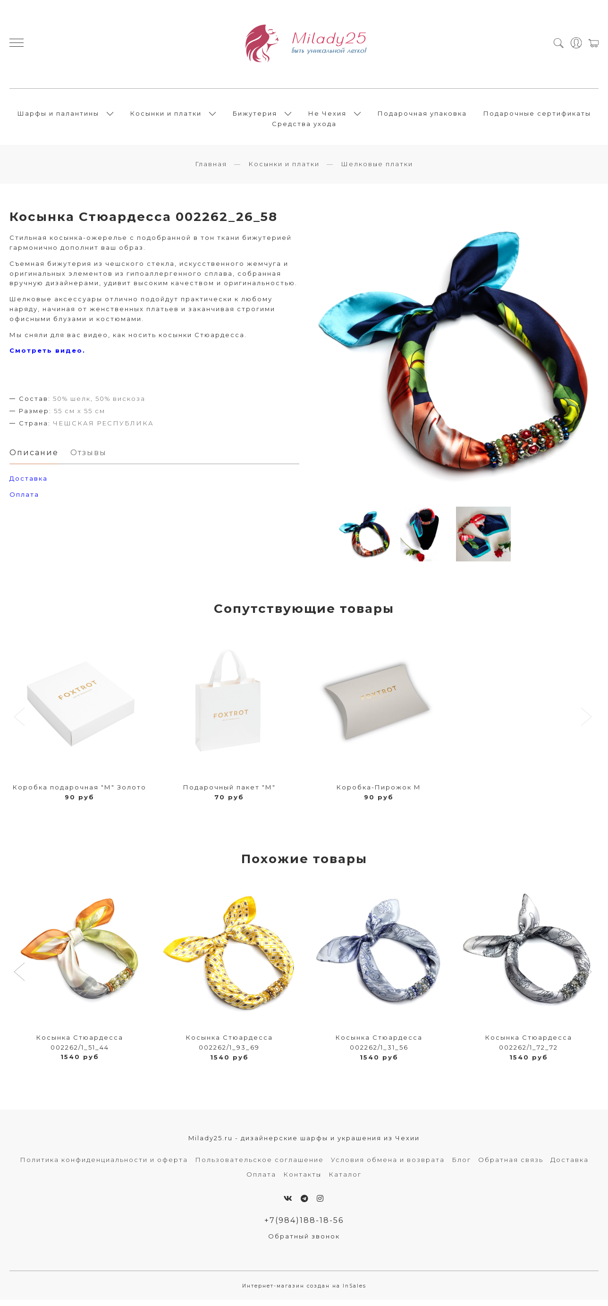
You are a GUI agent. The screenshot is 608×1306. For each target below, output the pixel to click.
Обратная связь (510, 1165)
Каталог (345, 1180)
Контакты (302, 1180)
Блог (461, 1165)
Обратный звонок (304, 1242)
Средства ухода (304, 126)
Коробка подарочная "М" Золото (79, 792)
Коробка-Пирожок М (379, 792)
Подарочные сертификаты (537, 115)
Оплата (24, 500)
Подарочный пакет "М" (229, 792)
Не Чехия (327, 115)
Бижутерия (255, 115)
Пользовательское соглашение (259, 1165)
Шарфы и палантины (58, 115)
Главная (211, 169)
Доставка (569, 1165)
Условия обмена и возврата (388, 1165)
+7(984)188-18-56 (304, 1225)
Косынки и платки (166, 115)
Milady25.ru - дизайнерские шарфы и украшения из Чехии (304, 1143)
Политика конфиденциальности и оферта (104, 1165)
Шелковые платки (377, 169)
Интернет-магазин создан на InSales (304, 1292)
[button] (20, 977)
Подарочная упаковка (422, 115)
